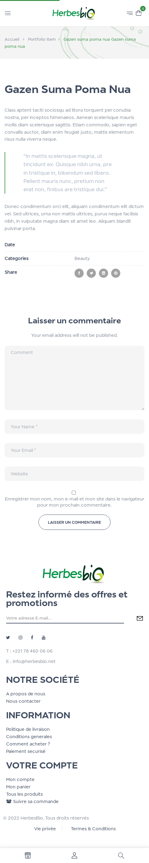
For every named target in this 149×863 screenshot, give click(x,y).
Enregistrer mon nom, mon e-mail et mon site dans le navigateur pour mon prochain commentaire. (74, 502)
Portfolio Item (42, 39)
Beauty (82, 258)
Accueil (12, 39)
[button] (138, 12)
